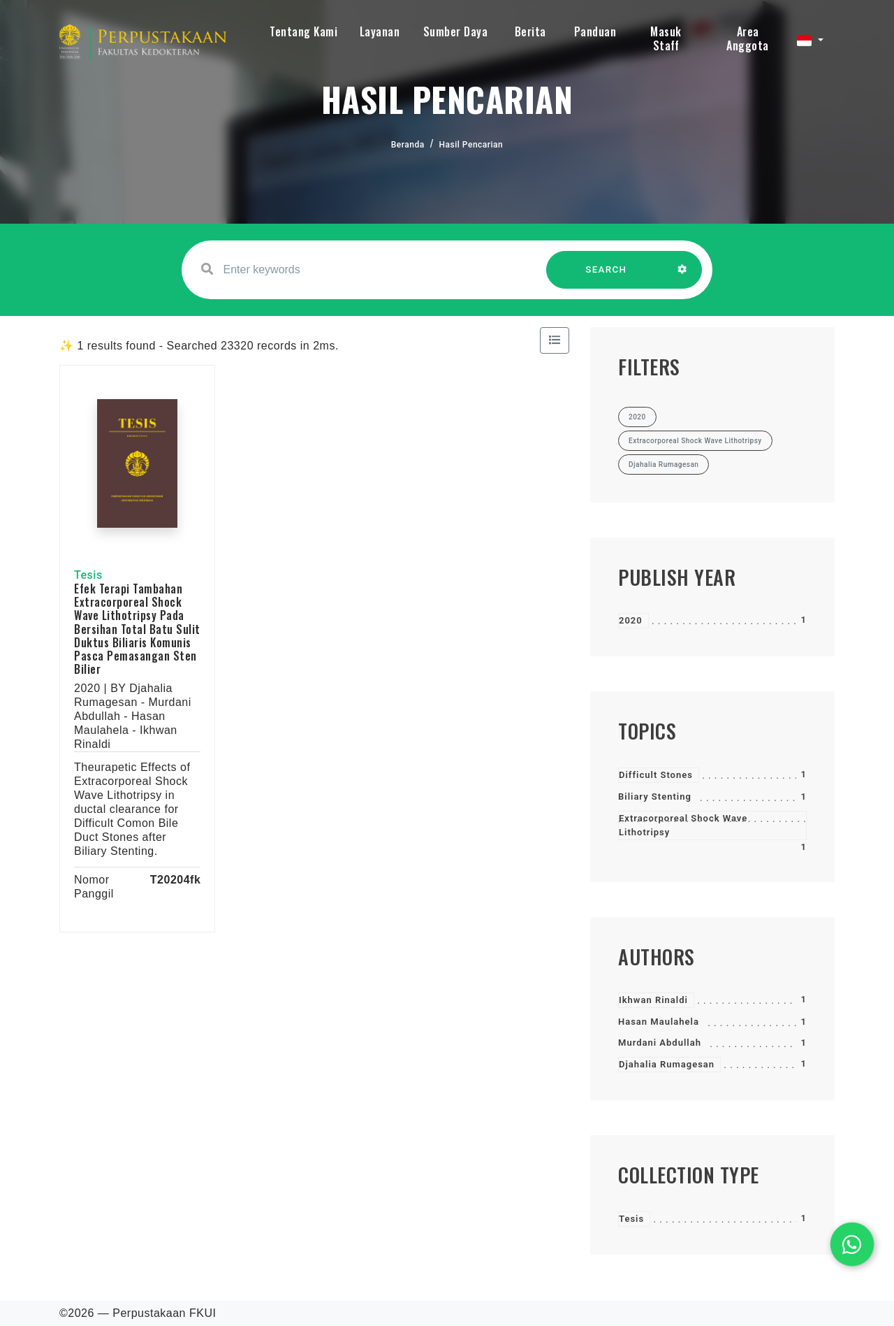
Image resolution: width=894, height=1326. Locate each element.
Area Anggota (747, 38)
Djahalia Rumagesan (667, 1064)
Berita (530, 31)
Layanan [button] (380, 31)
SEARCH (606, 276)
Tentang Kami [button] (303, 31)
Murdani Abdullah (659, 1042)
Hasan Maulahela (658, 1021)
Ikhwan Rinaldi (653, 1000)
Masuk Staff (666, 38)
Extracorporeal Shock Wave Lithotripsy (683, 825)
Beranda (408, 145)
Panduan (595, 31)
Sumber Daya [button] (455, 31)
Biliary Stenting (654, 796)
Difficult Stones (656, 775)
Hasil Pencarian (471, 145)
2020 (631, 620)
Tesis (631, 1218)
